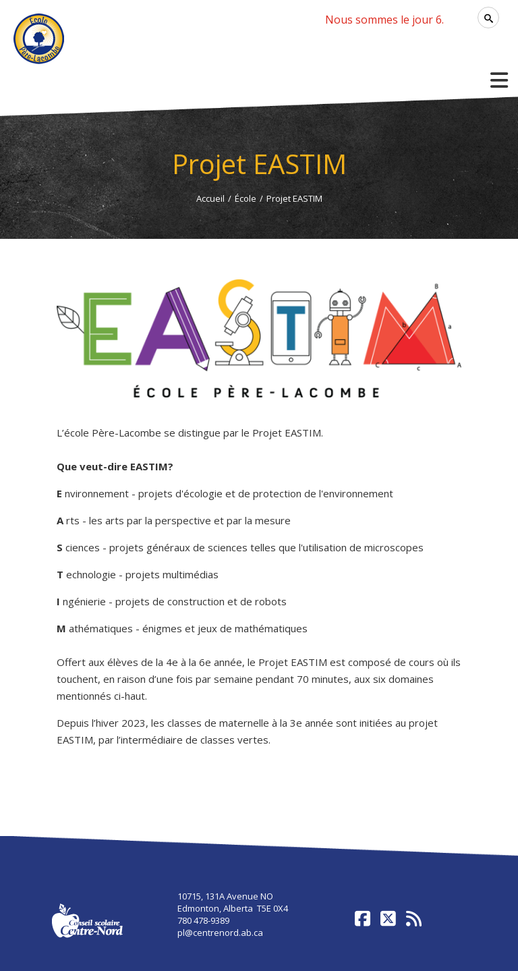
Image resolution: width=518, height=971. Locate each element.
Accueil (210, 198)
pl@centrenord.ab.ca (220, 932)
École (245, 198)
